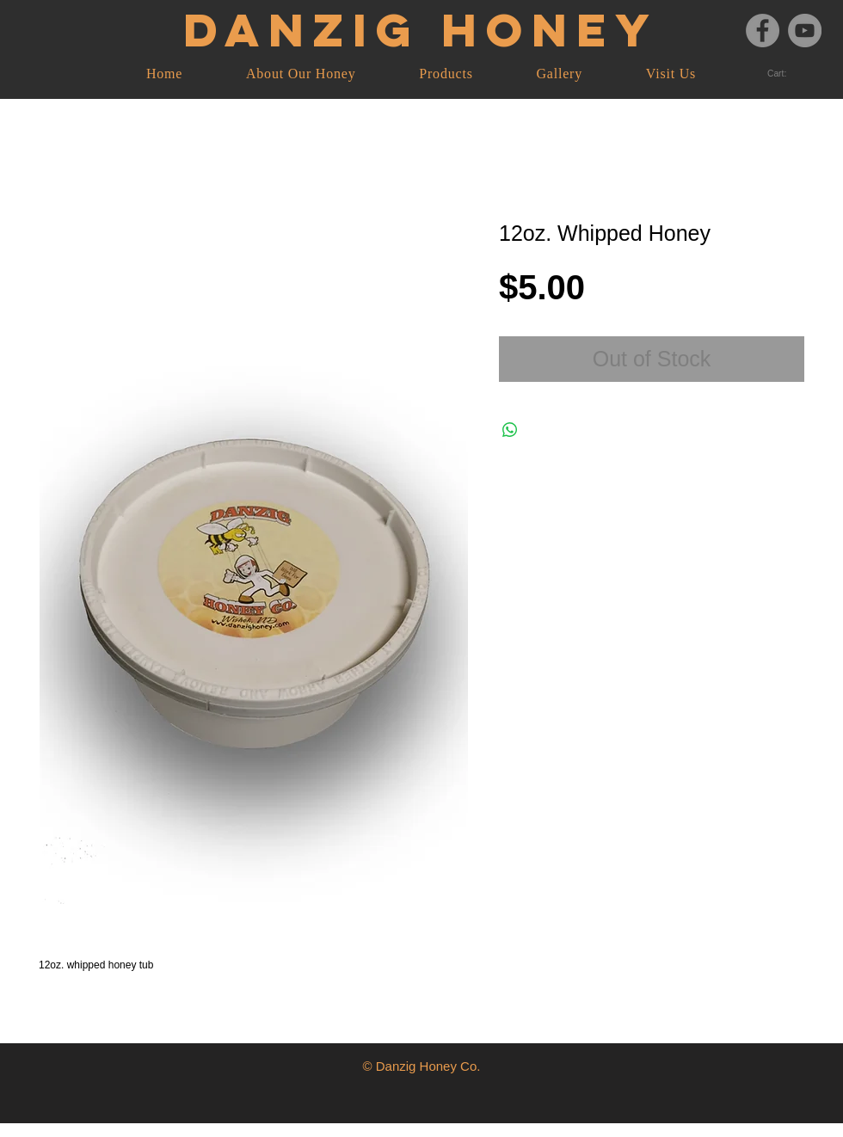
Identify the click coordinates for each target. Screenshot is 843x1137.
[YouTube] (804, 30)
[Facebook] (762, 30)
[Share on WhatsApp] (510, 430)
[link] (783, 74)
